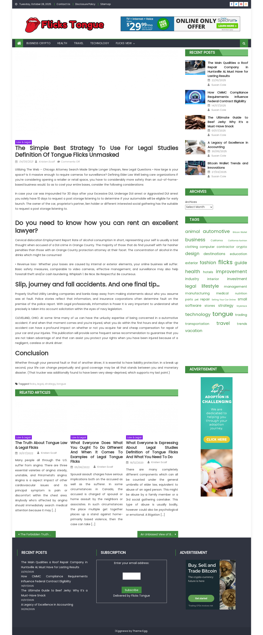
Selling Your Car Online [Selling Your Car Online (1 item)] (224, 299)
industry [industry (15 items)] (192, 279)
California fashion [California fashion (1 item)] (237, 240)
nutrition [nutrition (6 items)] (241, 293)
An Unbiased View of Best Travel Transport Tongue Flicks (159, 534)
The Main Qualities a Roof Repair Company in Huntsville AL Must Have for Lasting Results (228, 69)
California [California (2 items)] (217, 240)
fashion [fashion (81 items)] (208, 263)
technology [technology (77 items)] (197, 314)
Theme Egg (140, 631)
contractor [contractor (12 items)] (225, 246)
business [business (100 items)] (195, 240)
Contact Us (63, 4)
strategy (50, 384)
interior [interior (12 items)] (213, 279)
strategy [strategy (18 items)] (225, 305)
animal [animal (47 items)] (192, 231)
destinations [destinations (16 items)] (214, 253)
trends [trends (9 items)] (242, 324)
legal (40, 384)
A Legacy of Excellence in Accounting (47, 605)
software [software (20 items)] (193, 305)
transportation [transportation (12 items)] (197, 323)
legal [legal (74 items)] (190, 286)
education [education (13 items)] (238, 253)
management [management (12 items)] (235, 286)
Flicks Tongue (140, 596)
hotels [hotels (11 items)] (208, 272)
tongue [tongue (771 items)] (222, 314)
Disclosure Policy (85, 4)
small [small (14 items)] (242, 299)
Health (62, 43)
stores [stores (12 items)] (209, 305)
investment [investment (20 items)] (237, 278)
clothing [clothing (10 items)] (191, 246)
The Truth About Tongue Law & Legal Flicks (41, 445)
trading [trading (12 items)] (241, 315)
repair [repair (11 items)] (205, 299)
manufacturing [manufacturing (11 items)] (197, 293)
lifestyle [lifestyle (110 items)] (210, 286)
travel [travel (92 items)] (223, 323)
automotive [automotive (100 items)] (216, 231)
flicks (32, 384)
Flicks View (124, 43)
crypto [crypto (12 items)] (241, 246)
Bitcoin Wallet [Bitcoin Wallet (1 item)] (240, 232)
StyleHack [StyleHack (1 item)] (242, 306)
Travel (78, 43)
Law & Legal (23, 142)
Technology (99, 43)
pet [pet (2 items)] (196, 299)
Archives (191, 202)
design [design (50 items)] (192, 253)
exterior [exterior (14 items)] (191, 263)
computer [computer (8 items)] (207, 247)
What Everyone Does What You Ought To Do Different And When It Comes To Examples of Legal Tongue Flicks (96, 452)
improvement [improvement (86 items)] (231, 271)
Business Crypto (38, 43)
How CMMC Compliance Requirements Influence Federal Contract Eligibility (228, 96)
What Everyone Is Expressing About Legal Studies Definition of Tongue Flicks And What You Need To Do (152, 449)
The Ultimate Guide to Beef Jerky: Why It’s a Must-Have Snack (228, 121)
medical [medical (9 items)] (222, 293)
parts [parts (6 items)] (189, 299)
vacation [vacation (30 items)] (193, 330)
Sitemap (105, 4)
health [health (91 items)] (192, 271)
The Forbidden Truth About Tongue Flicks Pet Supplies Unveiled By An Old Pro (38, 534)
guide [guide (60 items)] (241, 263)
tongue (61, 384)
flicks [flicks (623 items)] (225, 262)
